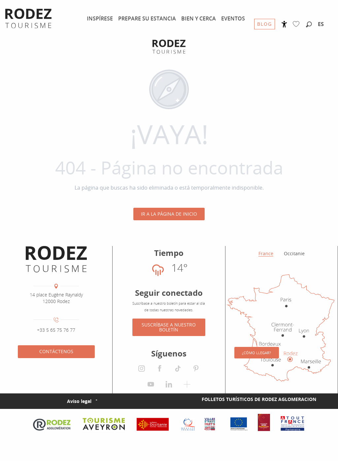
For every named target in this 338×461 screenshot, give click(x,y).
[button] (309, 24)
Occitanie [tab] (294, 253)
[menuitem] (100, 18)
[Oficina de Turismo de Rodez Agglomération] (169, 47)
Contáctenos (56, 351)
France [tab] (265, 253)
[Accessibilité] (284, 24)
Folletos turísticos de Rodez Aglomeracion (259, 416)
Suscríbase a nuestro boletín (169, 327)
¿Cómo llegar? (256, 365)
